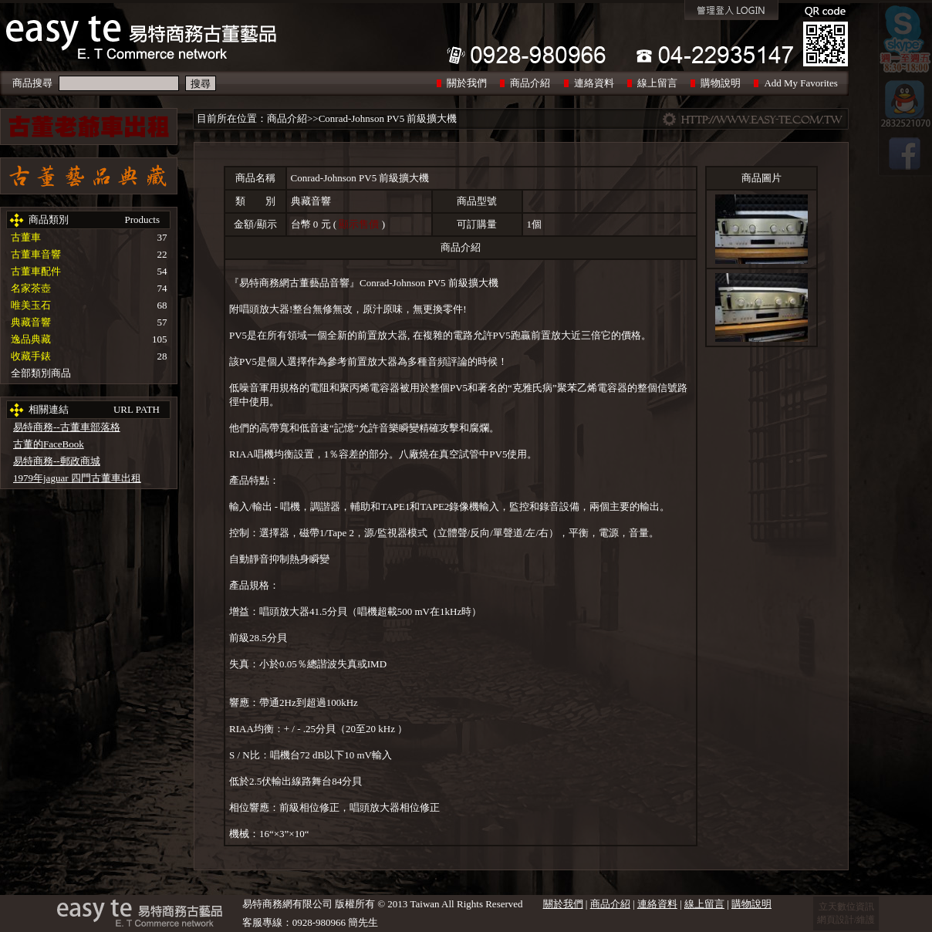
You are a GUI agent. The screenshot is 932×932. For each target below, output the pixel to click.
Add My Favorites (800, 83)
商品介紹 (530, 83)
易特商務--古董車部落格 (66, 427)
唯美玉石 (31, 305)
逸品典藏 (31, 339)
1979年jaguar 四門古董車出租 (77, 478)
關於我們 (467, 83)
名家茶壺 (31, 288)
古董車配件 (36, 271)
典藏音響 (31, 322)
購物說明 (721, 83)
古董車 (26, 237)
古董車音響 (36, 254)
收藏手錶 (31, 356)
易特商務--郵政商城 (56, 461)
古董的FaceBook (48, 444)
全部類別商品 (41, 373)
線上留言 (657, 83)
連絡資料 (594, 83)
